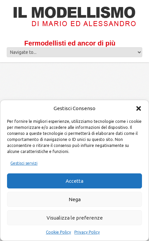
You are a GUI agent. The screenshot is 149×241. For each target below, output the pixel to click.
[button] (138, 108)
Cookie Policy (58, 232)
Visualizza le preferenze (75, 218)
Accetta (74, 181)
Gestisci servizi (24, 163)
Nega (75, 199)
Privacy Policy (87, 232)
